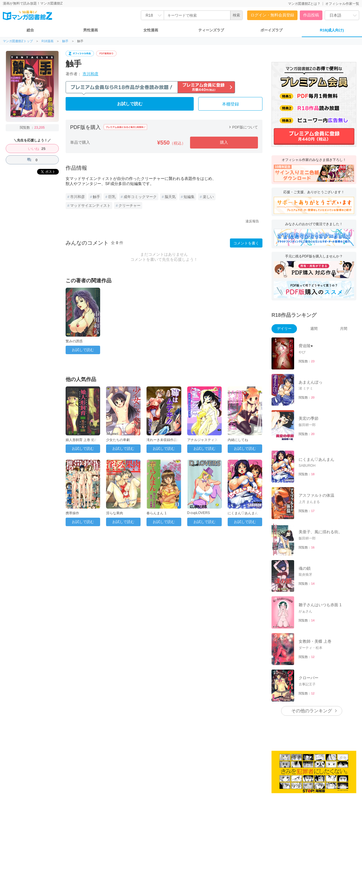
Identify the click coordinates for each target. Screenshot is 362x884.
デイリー (284, 328)
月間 (343, 328)
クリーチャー (129, 205)
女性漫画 (150, 30)
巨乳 (112, 197)
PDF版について (243, 127)
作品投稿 (311, 15)
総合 (30, 30)
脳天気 (170, 197)
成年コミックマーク (140, 197)
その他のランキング (311, 710)
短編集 (189, 197)
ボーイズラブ (271, 30)
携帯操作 (72, 513)
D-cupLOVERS (198, 513)
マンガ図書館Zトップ (18, 41)
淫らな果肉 (114, 513)
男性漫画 (90, 30)
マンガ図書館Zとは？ (304, 4)
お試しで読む (130, 104)
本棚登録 (230, 104)
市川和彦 (90, 74)
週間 (314, 328)
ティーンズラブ (211, 30)
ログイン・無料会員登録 (272, 15)
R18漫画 (47, 41)
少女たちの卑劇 (118, 440)
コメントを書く (246, 243)
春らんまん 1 (156, 513)
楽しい (208, 197)
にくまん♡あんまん (243, 513)
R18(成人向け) (332, 30)
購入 (224, 142)
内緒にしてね (238, 440)
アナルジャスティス (202, 440)
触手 (65, 41)
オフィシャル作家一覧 (342, 4)
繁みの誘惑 (74, 341)
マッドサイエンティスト (90, 205)
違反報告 (252, 221)
